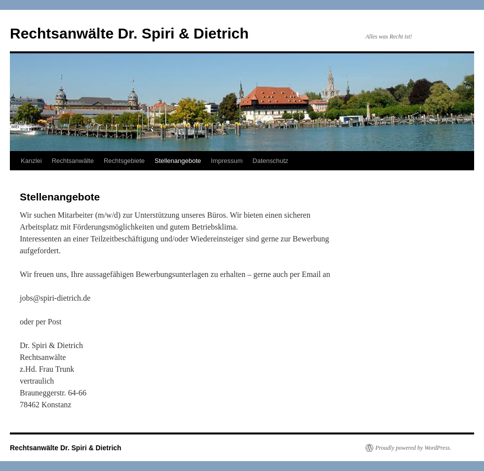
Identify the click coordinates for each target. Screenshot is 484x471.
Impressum (226, 160)
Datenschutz (270, 160)
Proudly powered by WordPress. (413, 447)
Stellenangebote (178, 160)
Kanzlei (31, 160)
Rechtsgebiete (124, 160)
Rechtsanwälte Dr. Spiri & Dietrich (129, 33)
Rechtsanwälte (73, 160)
